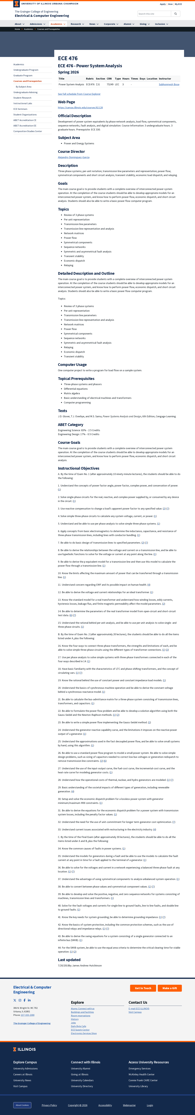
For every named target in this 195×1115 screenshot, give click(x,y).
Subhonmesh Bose (169, 84)
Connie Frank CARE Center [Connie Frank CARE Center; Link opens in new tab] (143, 1080)
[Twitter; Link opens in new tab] (14, 1000)
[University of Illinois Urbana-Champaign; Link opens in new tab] (46, 4)
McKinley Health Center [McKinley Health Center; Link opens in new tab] (141, 1074)
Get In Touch (143, 988)
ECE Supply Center (80, 1029)
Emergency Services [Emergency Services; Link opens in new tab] (140, 1068)
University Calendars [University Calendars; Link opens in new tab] (82, 1080)
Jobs (73, 1022)
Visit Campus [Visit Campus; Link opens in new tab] (20, 1086)
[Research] (77, 24)
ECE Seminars (20, 108)
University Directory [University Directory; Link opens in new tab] (82, 1086)
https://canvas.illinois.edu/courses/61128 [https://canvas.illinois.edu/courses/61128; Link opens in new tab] (80, 107)
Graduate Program (22, 75)
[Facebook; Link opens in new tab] (25, 1000)
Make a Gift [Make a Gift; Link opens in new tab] (170, 988)
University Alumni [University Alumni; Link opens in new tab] (80, 1068)
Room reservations (80, 1015)
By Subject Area (23, 86)
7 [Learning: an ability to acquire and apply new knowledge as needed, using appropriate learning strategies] (167, 508)
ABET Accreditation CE (24, 120)
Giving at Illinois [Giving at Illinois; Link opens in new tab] (79, 1074)
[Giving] (144, 24)
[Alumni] (129, 24)
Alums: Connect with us (82, 1008)
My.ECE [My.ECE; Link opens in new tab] (178, 4)
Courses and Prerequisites (27, 81)
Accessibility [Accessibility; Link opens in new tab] (105, 1105)
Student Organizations (25, 114)
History (75, 1019)
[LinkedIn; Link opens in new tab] (29, 1000)
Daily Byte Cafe (78, 1026)
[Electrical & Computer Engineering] (42, 15)
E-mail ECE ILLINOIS (139, 1008)
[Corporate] (111, 24)
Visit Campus (135, 1012)
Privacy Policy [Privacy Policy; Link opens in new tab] (49, 1105)
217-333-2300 (27, 1014)
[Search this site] (154, 14)
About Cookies (22, 1105)
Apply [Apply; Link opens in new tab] (163, 4)
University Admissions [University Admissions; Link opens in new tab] (25, 1068)
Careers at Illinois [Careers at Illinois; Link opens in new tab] (22, 1074)
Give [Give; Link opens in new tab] (170, 4)
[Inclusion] (162, 24)
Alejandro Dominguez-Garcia (73, 157)
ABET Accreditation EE (24, 125)
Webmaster (129, 1105)
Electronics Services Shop (84, 1033)
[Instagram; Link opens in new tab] (20, 1000)
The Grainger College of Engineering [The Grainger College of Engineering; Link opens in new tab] (36, 11)
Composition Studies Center (27, 131)
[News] (94, 24)
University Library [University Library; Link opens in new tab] (138, 1086)
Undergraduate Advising (25, 92)
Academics (18, 64)
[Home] (17, 29)
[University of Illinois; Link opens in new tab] (24, 1049)
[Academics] (58, 24)
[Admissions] (37, 24)
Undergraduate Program (25, 69)
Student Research (22, 97)
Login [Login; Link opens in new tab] (150, 1105)
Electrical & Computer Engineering (32, 989)
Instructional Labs (22, 103)
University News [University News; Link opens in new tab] (22, 1080)
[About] (19, 24)
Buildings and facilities (82, 1012)
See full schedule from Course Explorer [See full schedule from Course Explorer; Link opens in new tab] (79, 94)
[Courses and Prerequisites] (48, 29)
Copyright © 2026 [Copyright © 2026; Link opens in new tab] (77, 1105)
